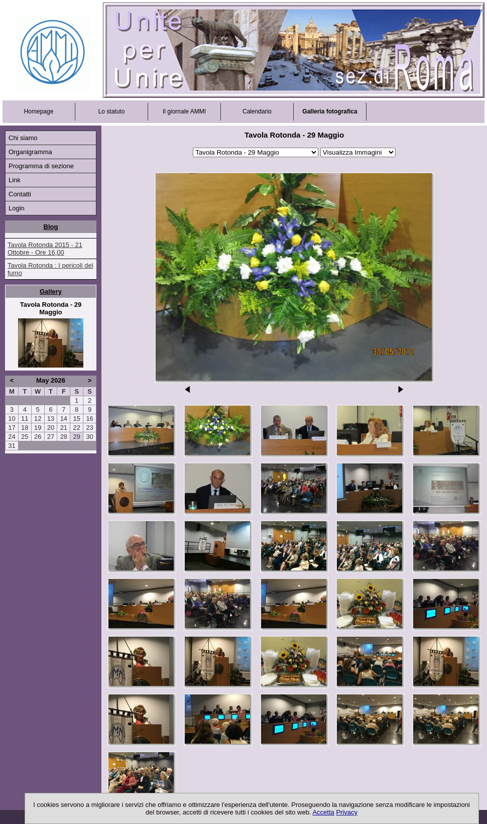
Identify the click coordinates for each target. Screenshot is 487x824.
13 (50, 418)
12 (37, 418)
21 (63, 427)
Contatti (20, 194)
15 (76, 418)
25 (24, 436)
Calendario (257, 111)
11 (24, 418)
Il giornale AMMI (184, 111)
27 (50, 436)
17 (11, 427)
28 (63, 436)
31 (11, 445)
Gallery (51, 291)
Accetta (323, 812)
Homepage (39, 111)
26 (37, 436)
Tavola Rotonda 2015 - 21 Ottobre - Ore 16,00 (45, 248)
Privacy (346, 812)
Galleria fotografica (329, 111)
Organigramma (30, 152)
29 (76, 436)
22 (76, 427)
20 (50, 427)
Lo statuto (111, 111)
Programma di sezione (41, 166)
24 (11, 436)
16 (89, 418)
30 (89, 436)
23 (89, 427)
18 (24, 427)
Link (15, 180)
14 (63, 418)
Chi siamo (23, 138)
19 (37, 427)
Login (17, 208)
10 (11, 418)
